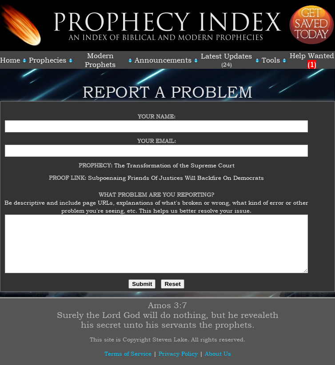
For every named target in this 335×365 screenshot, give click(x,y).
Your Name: (156, 111)
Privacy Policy (178, 353)
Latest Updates (226, 56)
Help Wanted (312, 60)
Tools (271, 60)
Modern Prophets (100, 60)
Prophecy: (96, 160)
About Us (218, 353)
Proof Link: (68, 172)
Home (10, 60)
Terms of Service (128, 353)
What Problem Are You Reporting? (156, 189)
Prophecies (47, 60)
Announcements (163, 60)
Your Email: (156, 135)
